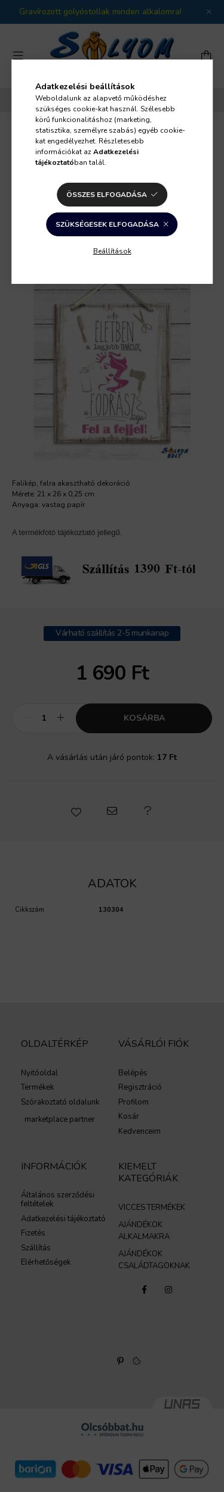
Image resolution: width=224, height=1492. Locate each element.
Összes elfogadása (106, 194)
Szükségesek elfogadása (107, 224)
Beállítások (112, 251)
